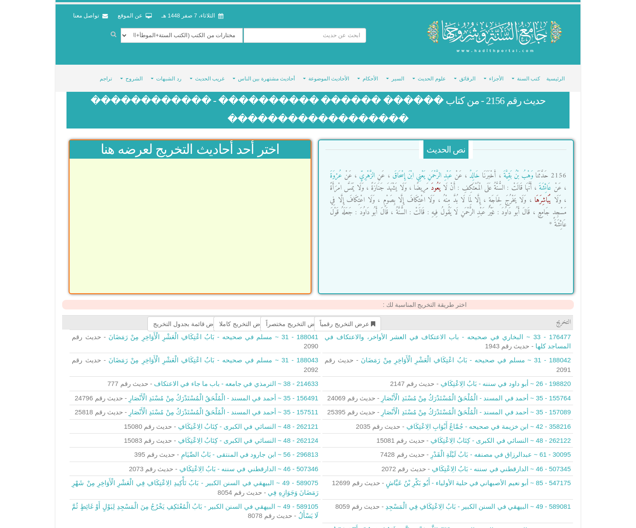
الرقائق (467, 73)
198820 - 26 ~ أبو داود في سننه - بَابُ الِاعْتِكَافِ (505, 378)
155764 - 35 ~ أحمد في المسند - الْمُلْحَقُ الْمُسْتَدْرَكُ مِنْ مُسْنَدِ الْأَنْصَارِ (476, 392)
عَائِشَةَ (544, 182)
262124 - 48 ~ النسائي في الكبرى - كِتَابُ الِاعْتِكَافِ (248, 434)
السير (397, 73)
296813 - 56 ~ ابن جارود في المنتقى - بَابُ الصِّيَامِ (249, 448)
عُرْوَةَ (336, 170)
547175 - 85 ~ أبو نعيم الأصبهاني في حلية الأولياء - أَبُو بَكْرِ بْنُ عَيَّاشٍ (478, 477)
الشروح (134, 73)
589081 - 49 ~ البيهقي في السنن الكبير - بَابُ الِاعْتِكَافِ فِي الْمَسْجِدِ (478, 500)
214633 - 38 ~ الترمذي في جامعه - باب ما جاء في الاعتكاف (236, 378)
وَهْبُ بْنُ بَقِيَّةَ (517, 170)
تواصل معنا (90, 16)
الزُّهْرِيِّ (366, 170)
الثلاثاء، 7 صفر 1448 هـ (192, 16)
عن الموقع (135, 16)
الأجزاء (496, 73)
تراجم (106, 73)
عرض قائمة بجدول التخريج (190, 318)
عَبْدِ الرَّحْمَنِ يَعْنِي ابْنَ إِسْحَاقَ (421, 170)
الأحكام (370, 73)
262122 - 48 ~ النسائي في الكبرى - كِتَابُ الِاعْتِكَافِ (500, 434)
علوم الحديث (431, 73)
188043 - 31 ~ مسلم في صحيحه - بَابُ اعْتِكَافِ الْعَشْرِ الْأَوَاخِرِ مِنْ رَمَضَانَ (213, 354)
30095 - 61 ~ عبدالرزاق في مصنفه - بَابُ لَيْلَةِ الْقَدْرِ (500, 448)
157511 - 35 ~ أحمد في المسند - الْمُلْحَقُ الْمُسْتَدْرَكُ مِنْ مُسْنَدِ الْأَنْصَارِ (223, 406)
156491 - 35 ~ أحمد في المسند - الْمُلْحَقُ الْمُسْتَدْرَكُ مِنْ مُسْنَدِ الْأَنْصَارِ (223, 392)
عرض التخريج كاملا (247, 318)
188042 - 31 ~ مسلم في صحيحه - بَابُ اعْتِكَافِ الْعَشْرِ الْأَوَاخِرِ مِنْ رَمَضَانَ (466, 354)
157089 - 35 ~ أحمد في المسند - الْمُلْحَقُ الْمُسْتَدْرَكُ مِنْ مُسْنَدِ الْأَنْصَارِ (476, 406)
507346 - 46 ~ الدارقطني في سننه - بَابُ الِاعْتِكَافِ (248, 463)
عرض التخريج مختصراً (297, 318)
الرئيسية (555, 73)
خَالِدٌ (473, 170)
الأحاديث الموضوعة (328, 73)
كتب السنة (528, 73)
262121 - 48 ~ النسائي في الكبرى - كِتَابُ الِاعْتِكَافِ (248, 420)
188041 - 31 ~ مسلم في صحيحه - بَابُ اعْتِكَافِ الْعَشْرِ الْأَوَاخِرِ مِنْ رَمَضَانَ (213, 330)
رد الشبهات (168, 73)
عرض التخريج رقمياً (347, 318)
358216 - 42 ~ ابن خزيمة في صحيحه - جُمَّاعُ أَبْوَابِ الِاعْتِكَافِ (488, 420)
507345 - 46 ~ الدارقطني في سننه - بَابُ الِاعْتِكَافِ (501, 463)
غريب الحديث (209, 73)
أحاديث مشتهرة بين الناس (266, 73)
